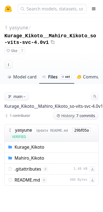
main (17, 96)
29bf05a (81, 130)
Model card (21, 77)
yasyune (18, 27)
